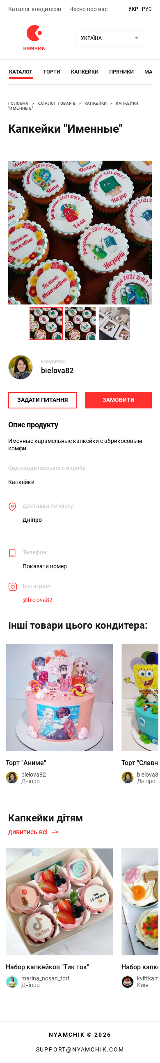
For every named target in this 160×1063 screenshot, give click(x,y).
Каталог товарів (56, 103)
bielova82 (57, 370)
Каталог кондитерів (34, 9)
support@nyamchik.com (80, 1049)
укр (133, 9)
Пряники (121, 72)
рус (147, 9)
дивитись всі (28, 832)
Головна (18, 103)
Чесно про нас (88, 9)
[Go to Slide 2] (80, 323)
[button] (80, 232)
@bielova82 (38, 600)
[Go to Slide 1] (46, 323)
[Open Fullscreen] (144, 296)
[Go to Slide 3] (114, 323)
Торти (51, 72)
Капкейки (84, 72)
